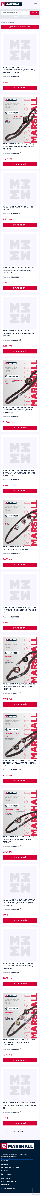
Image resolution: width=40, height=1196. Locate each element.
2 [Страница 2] (4, 1131)
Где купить (5, 1178)
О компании (6, 1161)
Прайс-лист (6, 1174)
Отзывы (4, 1171)
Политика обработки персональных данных (17, 1159)
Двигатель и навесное (20, 27)
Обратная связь (8, 1188)
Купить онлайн (20, 88)
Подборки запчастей (10, 1167)
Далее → (21, 1131)
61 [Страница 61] (14, 1131)
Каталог (4, 1164)
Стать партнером (8, 1181)
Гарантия (5, 1185)
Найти (34, 13)
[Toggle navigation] (36, 4)
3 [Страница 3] (7, 1131)
